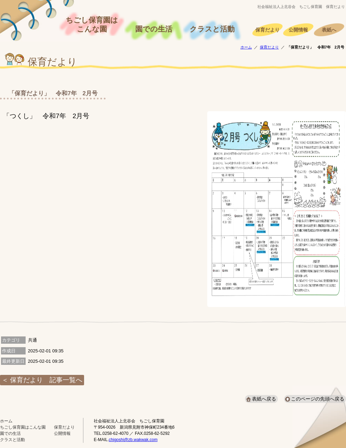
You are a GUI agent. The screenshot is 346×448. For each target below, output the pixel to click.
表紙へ (329, 30)
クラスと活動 (212, 29)
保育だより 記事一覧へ (46, 380)
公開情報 (298, 30)
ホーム (246, 47)
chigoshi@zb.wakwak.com (133, 439)
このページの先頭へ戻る (317, 399)
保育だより (267, 30)
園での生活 (153, 29)
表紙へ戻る (264, 399)
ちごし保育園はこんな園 (92, 24)
